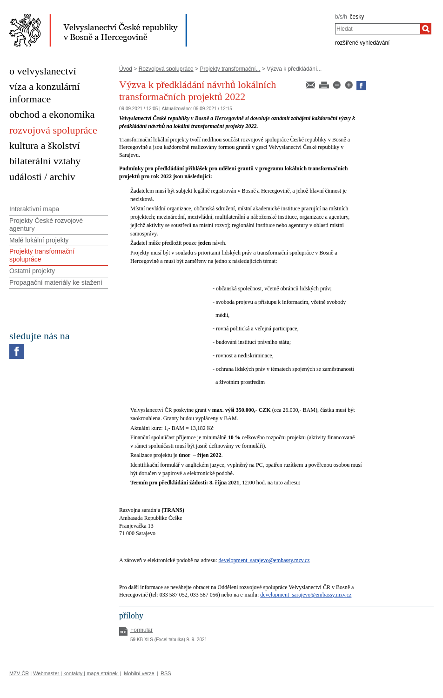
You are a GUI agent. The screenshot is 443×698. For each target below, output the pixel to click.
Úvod (125, 69)
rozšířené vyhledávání (362, 43)
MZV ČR (19, 673)
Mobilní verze (139, 673)
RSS (166, 673)
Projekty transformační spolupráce (41, 255)
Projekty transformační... (230, 69)
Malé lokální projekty (39, 240)
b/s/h (341, 16)
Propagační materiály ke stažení (55, 282)
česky (357, 16)
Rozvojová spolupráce (166, 69)
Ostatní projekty (32, 271)
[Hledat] (425, 28)
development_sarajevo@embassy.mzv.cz (264, 560)
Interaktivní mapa (34, 209)
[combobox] (377, 28)
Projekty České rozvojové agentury (46, 224)
